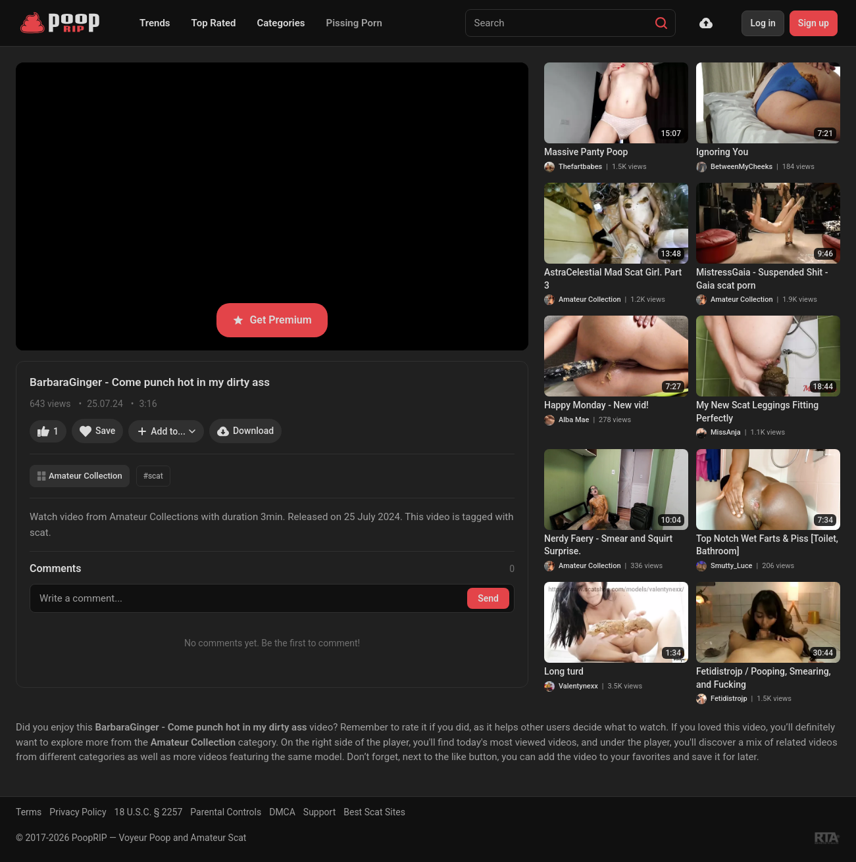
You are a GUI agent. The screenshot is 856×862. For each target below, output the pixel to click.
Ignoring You (722, 152)
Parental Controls (225, 812)
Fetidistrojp (729, 698)
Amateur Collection (79, 476)
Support (319, 812)
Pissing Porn (354, 23)
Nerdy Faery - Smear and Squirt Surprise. (608, 545)
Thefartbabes (580, 166)
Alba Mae (574, 420)
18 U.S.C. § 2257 (148, 812)
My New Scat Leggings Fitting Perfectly (757, 411)
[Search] (661, 23)
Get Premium (271, 320)
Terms (28, 812)
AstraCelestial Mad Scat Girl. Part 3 (613, 279)
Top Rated (213, 23)
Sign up (813, 23)
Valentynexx (578, 686)
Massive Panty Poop (586, 152)
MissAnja (726, 432)
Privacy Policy (77, 812)
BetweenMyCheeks (741, 166)
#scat (153, 476)
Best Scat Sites (374, 812)
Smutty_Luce (732, 566)
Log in (762, 23)
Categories (281, 23)
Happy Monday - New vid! (596, 405)
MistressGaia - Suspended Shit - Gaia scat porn (762, 279)
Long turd (564, 671)
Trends (154, 23)
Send (488, 598)
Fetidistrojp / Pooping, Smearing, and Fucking (763, 678)
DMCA (282, 812)
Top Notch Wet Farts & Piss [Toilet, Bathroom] (767, 545)
